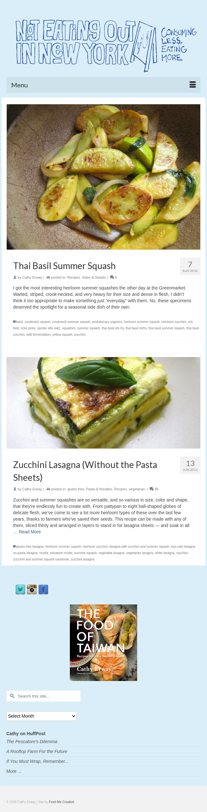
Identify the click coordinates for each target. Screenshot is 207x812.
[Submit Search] (11, 696)
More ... (13, 771)
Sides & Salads (94, 277)
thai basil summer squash (166, 328)
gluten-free (75, 489)
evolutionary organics (107, 322)
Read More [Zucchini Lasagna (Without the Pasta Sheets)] (30, 531)
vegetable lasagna (111, 553)
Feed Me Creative (61, 802)
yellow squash (62, 334)
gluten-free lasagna (30, 546)
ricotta (43, 553)
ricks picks (28, 328)
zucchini (79, 334)
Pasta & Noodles (99, 489)
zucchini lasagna (82, 559)
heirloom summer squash (141, 322)
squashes (69, 328)
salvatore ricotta (61, 553)
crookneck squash (37, 322)
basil (19, 322)
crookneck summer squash (71, 322)
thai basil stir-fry (113, 328)
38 (154, 489)
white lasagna (164, 553)
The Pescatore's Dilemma (31, 741)
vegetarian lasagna (139, 553)
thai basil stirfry (136, 328)
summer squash (88, 328)
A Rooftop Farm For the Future (36, 751)
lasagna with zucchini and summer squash (139, 546)
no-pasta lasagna (25, 553)
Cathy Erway (32, 277)
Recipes (73, 277)
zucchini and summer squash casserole (41, 559)
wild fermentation (38, 334)
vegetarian (137, 489)
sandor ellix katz (48, 328)
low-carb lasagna (183, 546)
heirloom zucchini (173, 322)
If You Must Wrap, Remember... (37, 761)
